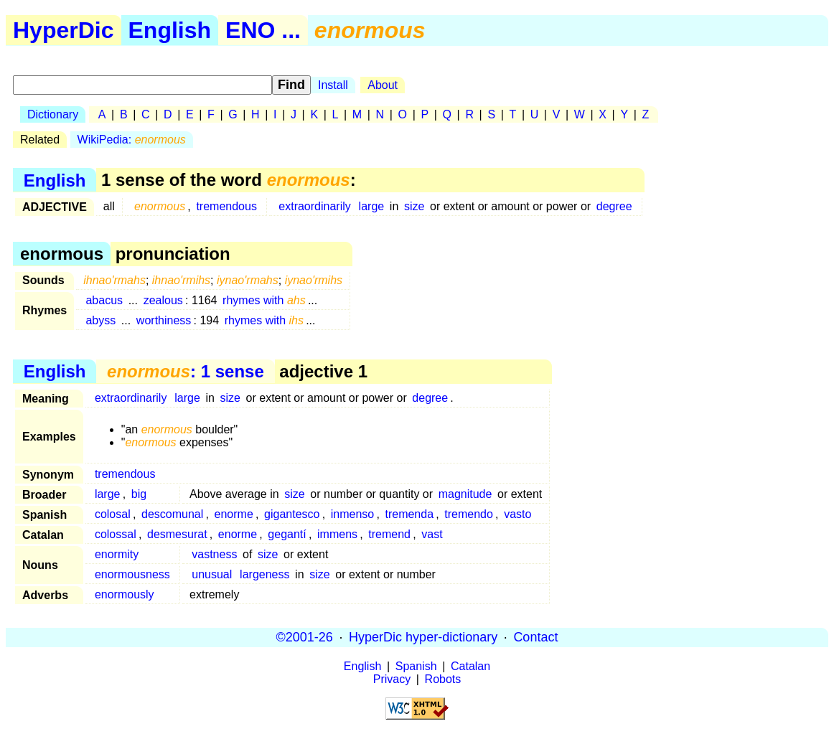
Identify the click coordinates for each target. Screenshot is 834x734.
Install (333, 85)
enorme (234, 514)
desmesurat (177, 534)
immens (337, 534)
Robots (443, 679)
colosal (113, 514)
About (382, 85)
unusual (212, 574)
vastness (214, 554)
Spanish (416, 666)
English (170, 30)
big (138, 494)
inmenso (352, 514)
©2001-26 (304, 637)
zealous (163, 300)
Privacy (392, 679)
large (372, 206)
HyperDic (63, 30)
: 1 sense (185, 371)
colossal (115, 534)
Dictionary (52, 114)
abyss (100, 320)
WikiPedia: (132, 139)
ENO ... (263, 30)
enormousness (132, 574)
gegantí (287, 534)
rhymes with (264, 300)
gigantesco (291, 514)
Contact (535, 637)
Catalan (470, 666)
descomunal (172, 514)
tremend (389, 534)
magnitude (465, 494)
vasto (517, 514)
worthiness (163, 320)
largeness (264, 574)
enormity (117, 554)
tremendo (468, 514)
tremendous (226, 206)
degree (614, 206)
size (414, 206)
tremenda (409, 514)
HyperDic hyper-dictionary (423, 637)
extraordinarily (314, 206)
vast (431, 534)
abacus (104, 300)
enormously (124, 594)
